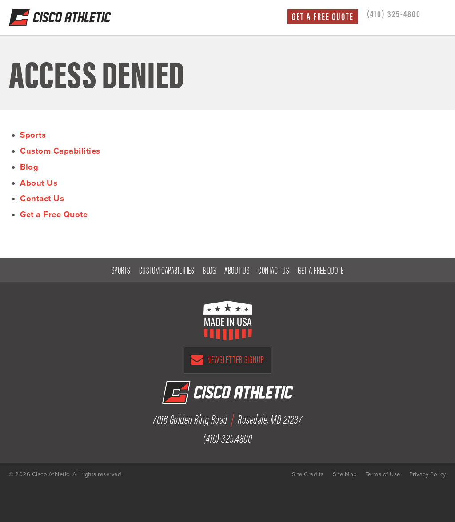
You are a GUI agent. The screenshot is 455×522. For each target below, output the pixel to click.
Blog (29, 167)
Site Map (345, 474)
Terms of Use (383, 474)
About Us (38, 183)
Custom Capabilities (60, 151)
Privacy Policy (427, 474)
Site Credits (308, 474)
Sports (33, 135)
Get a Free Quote (323, 16)
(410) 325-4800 (394, 13)
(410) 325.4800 (227, 437)
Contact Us (42, 198)
